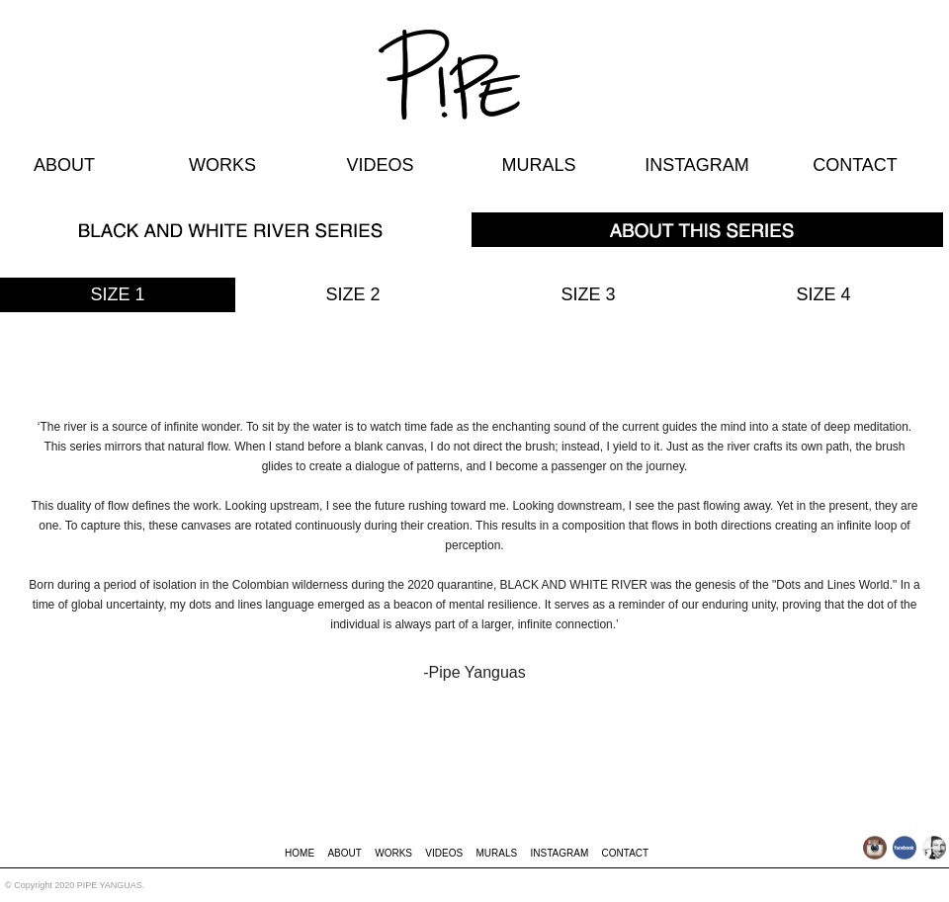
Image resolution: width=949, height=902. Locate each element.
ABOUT (64, 165)
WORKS (222, 165)
